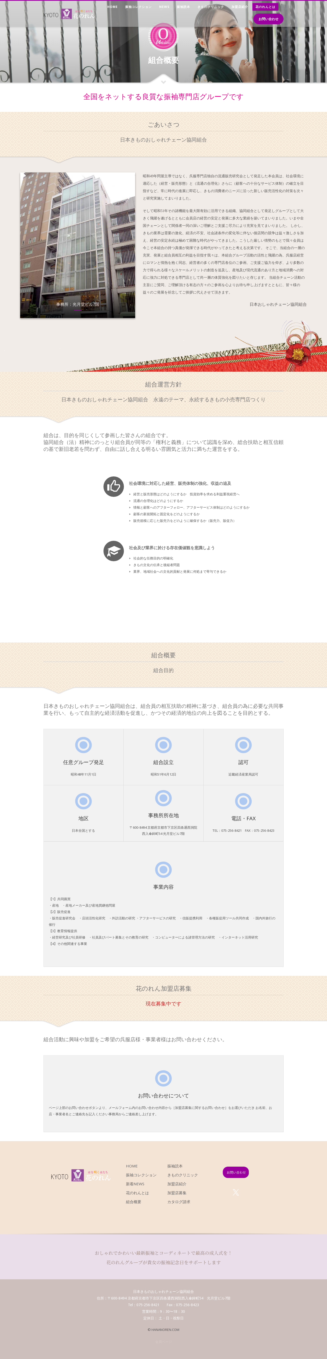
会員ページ (163, 1341)
